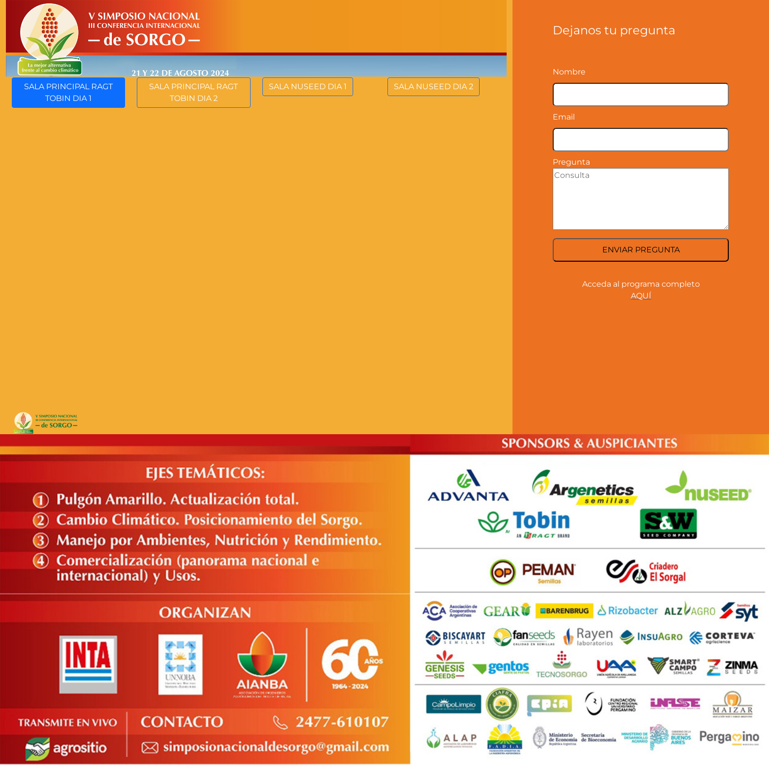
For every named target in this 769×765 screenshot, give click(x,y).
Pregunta (571, 162)
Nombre (569, 71)
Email (564, 117)
